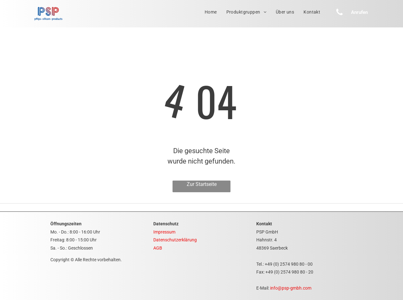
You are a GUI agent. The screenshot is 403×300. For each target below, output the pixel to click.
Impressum (164, 231)
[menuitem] (211, 12)
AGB (157, 248)
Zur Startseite (202, 184)
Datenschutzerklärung (175, 239)
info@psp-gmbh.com (290, 288)
